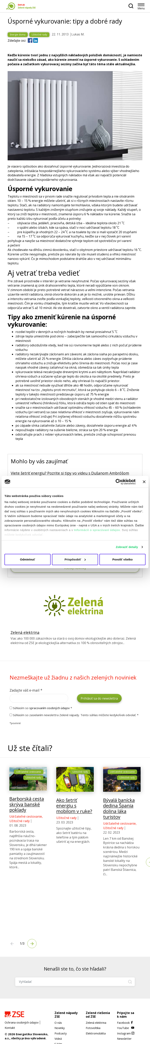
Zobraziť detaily (127, 547)
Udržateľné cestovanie (28, 788)
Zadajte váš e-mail (26, 690)
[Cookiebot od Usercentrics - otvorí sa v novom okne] (118, 482)
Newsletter (124, 1038)
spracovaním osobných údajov (49, 708)
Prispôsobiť (75, 559)
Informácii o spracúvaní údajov (97, 530)
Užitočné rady (39, 34)
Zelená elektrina (25, 632)
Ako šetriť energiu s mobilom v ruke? (74, 821)
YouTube (125, 1028)
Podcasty (60, 1033)
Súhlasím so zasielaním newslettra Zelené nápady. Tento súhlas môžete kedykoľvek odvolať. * (74, 715)
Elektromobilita (96, 1033)
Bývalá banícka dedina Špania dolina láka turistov (119, 824)
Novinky (59, 1028)
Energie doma (17, 34)
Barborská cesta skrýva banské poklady (26, 820)
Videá (58, 1038)
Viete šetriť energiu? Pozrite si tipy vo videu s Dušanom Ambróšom (70, 473)
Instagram (125, 1033)
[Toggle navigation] (141, 4)
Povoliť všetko (122, 559)
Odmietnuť (27, 559)
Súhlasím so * (41, 708)
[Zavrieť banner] (144, 481)
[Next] (12, 943)
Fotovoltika (93, 1028)
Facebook (125, 1023)
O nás (58, 1023)
